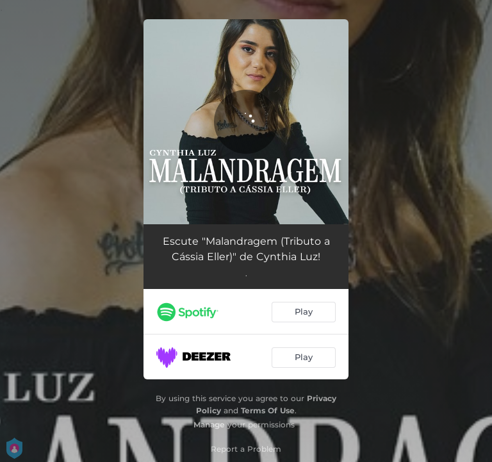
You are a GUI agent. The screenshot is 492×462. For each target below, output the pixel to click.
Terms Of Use (268, 410)
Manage (209, 424)
